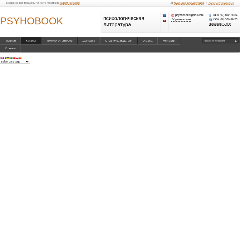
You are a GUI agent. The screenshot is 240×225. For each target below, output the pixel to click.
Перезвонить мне (220, 23)
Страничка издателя (119, 40)
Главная (10, 40)
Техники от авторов (59, 40)
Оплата (148, 40)
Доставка (89, 40)
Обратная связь (181, 19)
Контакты (169, 40)
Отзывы (10, 48)
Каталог (31, 40)
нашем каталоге (70, 3)
